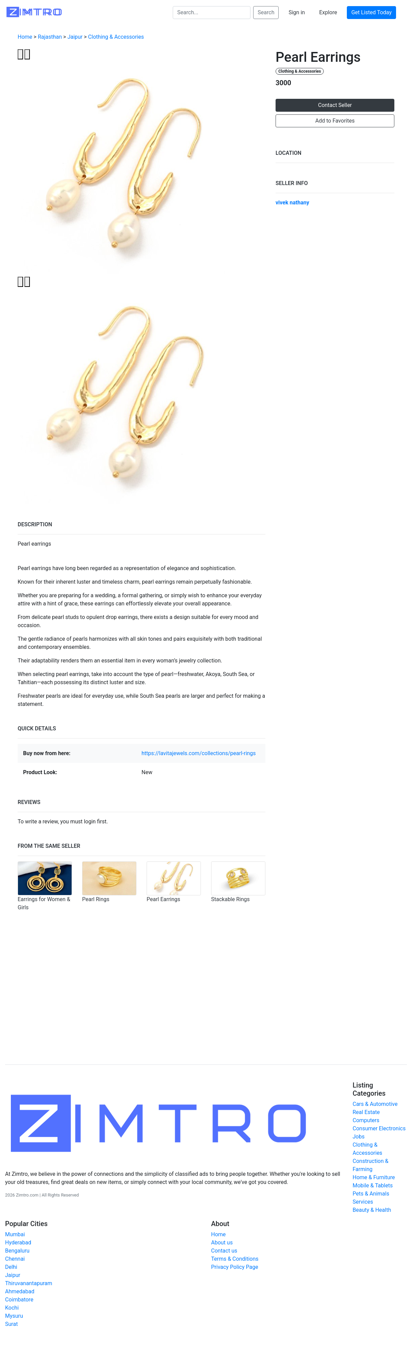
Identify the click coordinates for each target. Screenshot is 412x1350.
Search (266, 12)
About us (222, 1242)
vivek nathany (292, 202)
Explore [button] (328, 12)
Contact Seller (335, 105)
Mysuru (14, 1316)
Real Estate (366, 1112)
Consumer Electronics (379, 1128)
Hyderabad (18, 1242)
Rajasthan (50, 37)
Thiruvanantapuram (28, 1283)
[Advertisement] (206, 1000)
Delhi (11, 1267)
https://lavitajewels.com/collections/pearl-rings (199, 753)
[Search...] (211, 12)
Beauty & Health (372, 1210)
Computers (366, 1120)
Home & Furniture (374, 1177)
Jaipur (75, 37)
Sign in (296, 12)
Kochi (12, 1308)
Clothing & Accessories (116, 37)
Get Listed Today (371, 12)
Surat (11, 1324)
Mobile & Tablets (373, 1185)
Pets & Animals (371, 1193)
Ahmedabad (19, 1291)
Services (363, 1202)
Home (25, 37)
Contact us (224, 1250)
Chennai (15, 1259)
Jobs (358, 1136)
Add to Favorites (335, 120)
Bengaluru (17, 1250)
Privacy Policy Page (234, 1267)
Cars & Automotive (375, 1104)
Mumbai (15, 1234)
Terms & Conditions (235, 1259)
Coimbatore (19, 1299)
